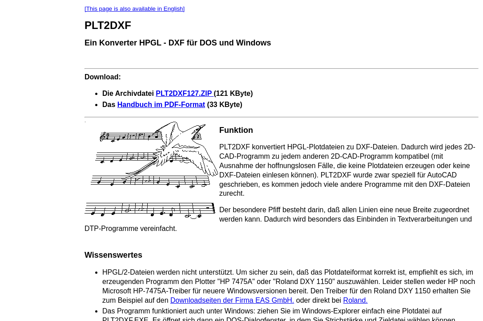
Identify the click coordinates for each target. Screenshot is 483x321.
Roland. (355, 300)
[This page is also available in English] (135, 8)
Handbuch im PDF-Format (161, 104)
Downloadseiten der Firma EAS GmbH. (232, 300)
